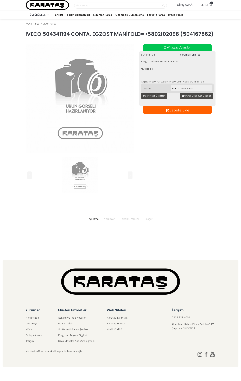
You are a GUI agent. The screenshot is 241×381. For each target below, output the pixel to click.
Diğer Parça (49, 23)
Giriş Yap (185, 5)
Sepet (207, 4)
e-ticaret (46, 351)
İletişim (30, 341)
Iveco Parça (175, 14)
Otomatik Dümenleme (129, 14)
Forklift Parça (156, 14)
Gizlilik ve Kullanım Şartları (73, 329)
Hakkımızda (32, 317)
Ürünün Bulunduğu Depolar (196, 95)
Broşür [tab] (149, 219)
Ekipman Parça (102, 14)
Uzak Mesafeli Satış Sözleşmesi (76, 341)
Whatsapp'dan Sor (177, 47)
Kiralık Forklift (114, 329)
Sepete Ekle (177, 110)
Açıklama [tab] (94, 219)
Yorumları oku (190, 54)
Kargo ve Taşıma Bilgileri (72, 335)
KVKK (29, 329)
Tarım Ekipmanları (78, 14)
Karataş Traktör (116, 323)
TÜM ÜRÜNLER (38, 14)
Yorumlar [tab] (109, 219)
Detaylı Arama (34, 335)
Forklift (58, 14)
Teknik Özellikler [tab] (129, 219)
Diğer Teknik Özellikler (154, 95)
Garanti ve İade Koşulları (72, 317)
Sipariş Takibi (65, 323)
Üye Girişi (31, 323)
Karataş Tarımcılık (117, 317)
